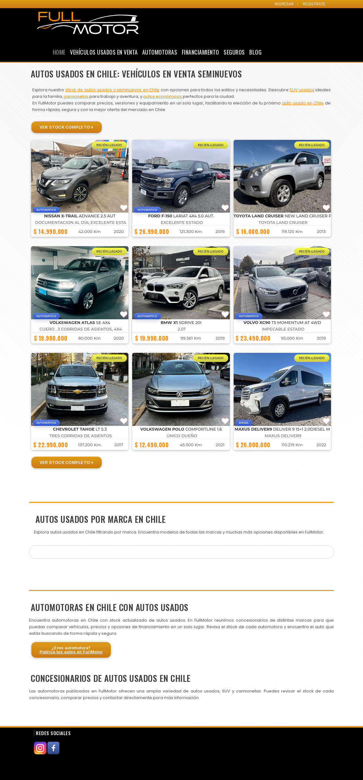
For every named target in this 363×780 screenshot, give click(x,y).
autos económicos (162, 96)
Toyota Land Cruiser (283, 222)
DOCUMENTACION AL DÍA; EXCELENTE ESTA (80, 222)
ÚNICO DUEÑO (181, 435)
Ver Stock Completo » (67, 127)
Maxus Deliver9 (283, 435)
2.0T (182, 329)
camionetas (76, 96)
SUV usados (302, 90)
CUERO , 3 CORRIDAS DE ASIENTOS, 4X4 (81, 329)
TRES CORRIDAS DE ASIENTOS (80, 435)
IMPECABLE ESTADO (283, 329)
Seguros (234, 52)
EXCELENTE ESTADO (182, 222)
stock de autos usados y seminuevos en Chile (112, 90)
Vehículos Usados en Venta (104, 52)
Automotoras (159, 52)
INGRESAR (284, 4)
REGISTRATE (314, 4)
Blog (255, 52)
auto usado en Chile (303, 103)
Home (59, 52)
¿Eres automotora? (71, 649)
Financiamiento (200, 52)
